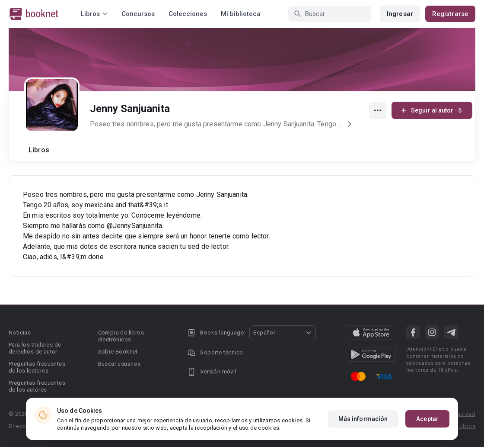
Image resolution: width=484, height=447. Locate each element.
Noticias (20, 332)
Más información (363, 419)
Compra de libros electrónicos (121, 336)
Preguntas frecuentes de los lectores (37, 367)
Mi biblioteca (241, 14)
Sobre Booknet (118, 351)
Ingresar (400, 14)
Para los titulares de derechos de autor (35, 348)
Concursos (138, 14)
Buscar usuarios (119, 363)
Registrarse (450, 14)
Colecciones (188, 14)
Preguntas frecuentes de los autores (37, 386)
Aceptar (427, 419)
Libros (39, 150)
